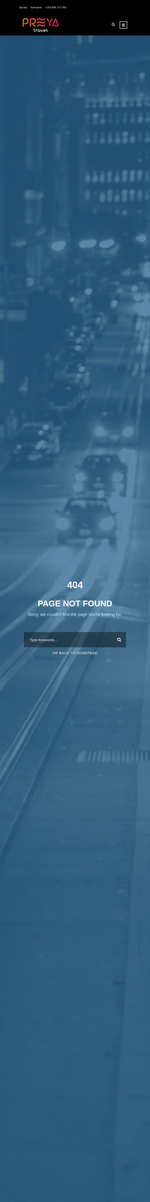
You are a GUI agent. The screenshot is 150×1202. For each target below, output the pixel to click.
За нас (23, 7)
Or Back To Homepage (75, 653)
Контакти (36, 7)
